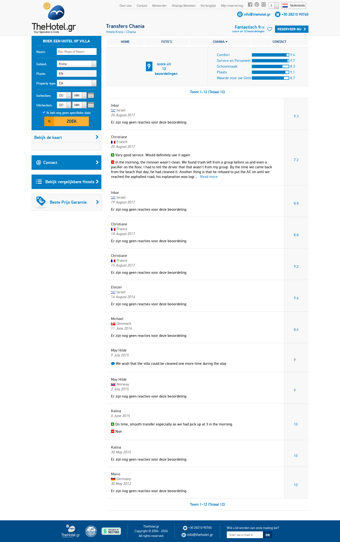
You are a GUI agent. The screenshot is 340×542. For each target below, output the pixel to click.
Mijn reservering (232, 5)
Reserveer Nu (291, 29)
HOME (125, 41)
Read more (209, 176)
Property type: (46, 83)
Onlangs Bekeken (184, 5)
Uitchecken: (44, 105)
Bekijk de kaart (66, 137)
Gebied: (41, 64)
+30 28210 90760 (294, 14)
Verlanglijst (208, 5)
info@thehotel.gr (257, 14)
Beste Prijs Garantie (67, 202)
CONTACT (279, 41)
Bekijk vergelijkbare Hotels (67, 182)
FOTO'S (166, 41)
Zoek (72, 121)
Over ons (125, 5)
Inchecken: (43, 95)
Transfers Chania (125, 26)
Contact (142, 5)
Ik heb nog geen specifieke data (68, 113)
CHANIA (220, 41)
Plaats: (41, 74)
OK (268, 535)
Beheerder (159, 5)
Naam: (41, 52)
